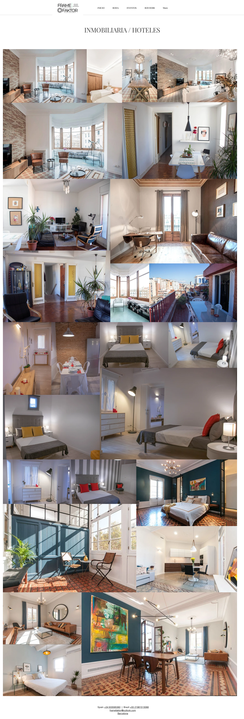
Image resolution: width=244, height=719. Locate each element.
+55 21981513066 (139, 707)
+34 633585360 (112, 707)
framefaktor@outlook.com (123, 710)
